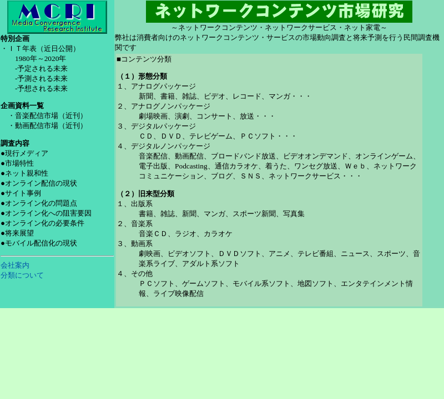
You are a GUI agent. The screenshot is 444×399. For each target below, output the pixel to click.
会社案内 (15, 265)
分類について (22, 275)
